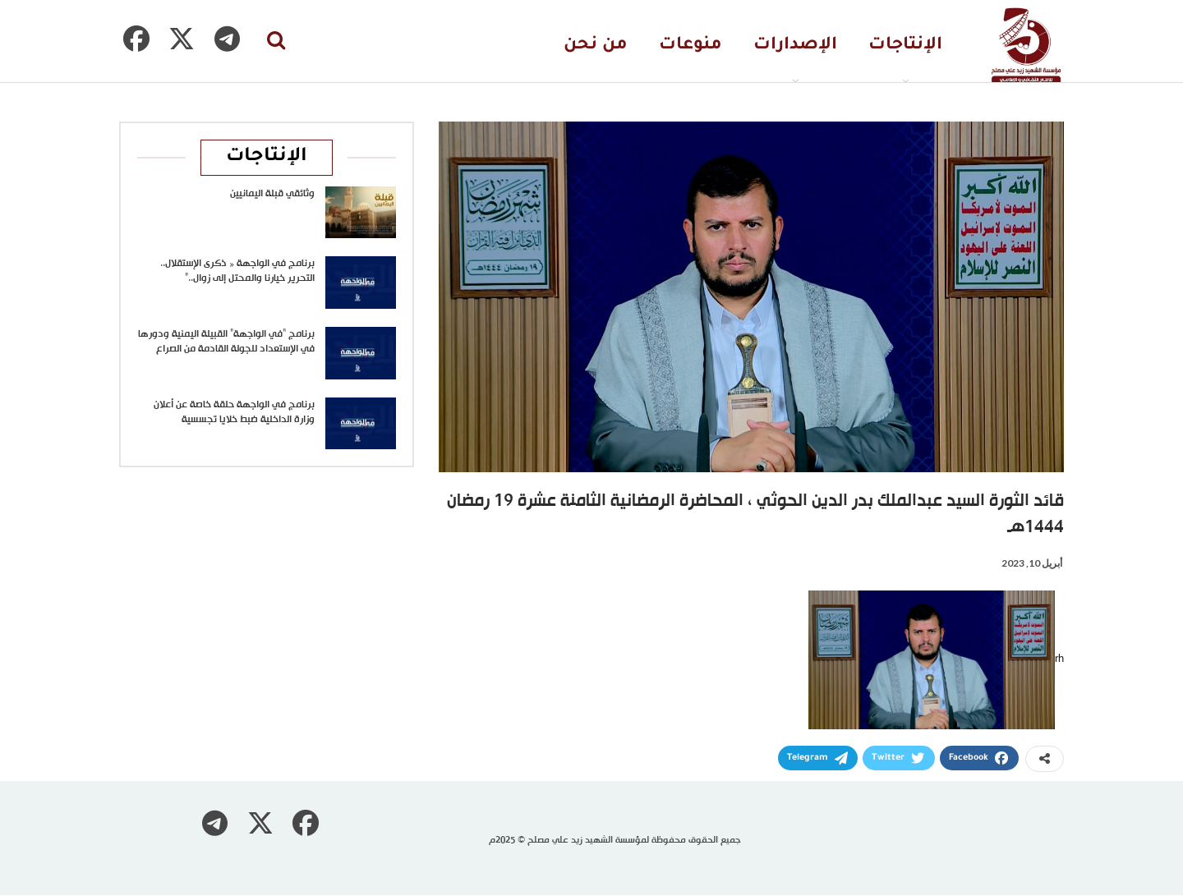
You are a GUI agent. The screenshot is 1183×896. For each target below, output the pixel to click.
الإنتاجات (905, 45)
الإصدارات (795, 45)
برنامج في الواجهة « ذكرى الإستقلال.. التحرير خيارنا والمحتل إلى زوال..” (237, 271)
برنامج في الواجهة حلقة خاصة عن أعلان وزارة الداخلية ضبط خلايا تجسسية (234, 412)
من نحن (596, 45)
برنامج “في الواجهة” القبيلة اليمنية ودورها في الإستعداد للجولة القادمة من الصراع (226, 341)
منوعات (690, 45)
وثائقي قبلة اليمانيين (272, 194)
